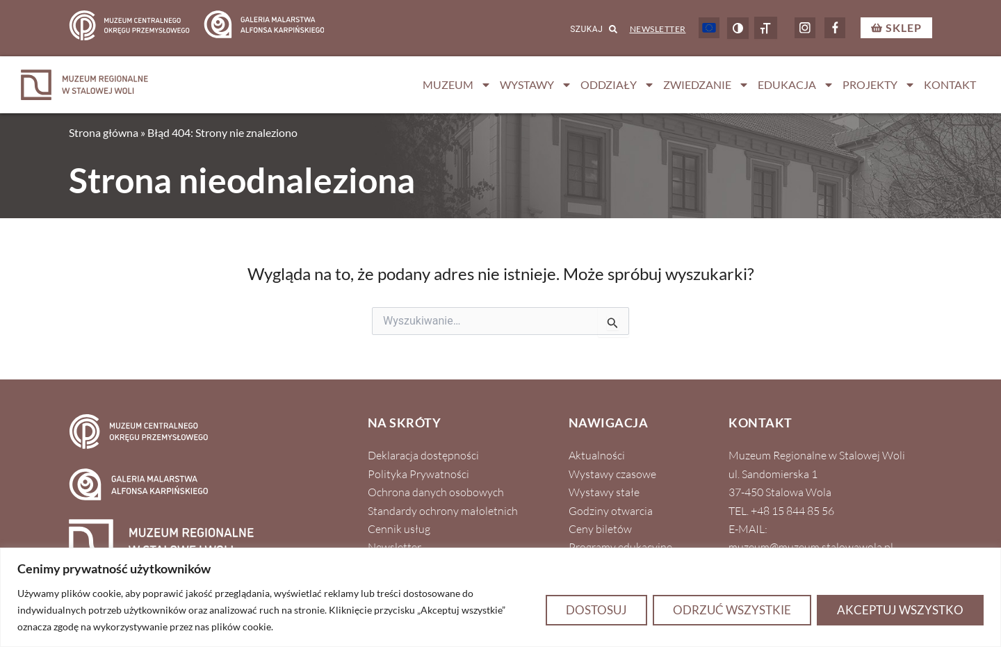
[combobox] (576, 30)
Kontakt (950, 84)
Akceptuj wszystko (900, 610)
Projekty (879, 84)
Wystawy (536, 84)
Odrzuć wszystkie (732, 610)
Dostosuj (596, 610)
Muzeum (457, 84)
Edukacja (796, 84)
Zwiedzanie (706, 84)
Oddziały (617, 84)
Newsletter (658, 29)
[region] (500, 597)
